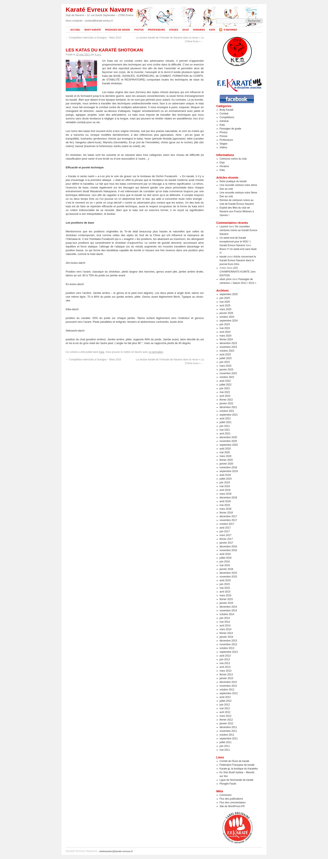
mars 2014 (226, 629)
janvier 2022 (226, 403)
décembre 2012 (228, 682)
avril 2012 (225, 712)
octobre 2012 (227, 689)
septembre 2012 (229, 693)
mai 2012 (225, 708)
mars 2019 (226, 493)
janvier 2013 (226, 678)
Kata (212, 29)
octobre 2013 (227, 648)
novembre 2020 (228, 441)
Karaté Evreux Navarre (99, 9)
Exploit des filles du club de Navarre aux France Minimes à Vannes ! (237, 211)
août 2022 (225, 380)
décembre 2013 (228, 640)
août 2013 (225, 655)
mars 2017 (226, 535)
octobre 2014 (227, 614)
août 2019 (225, 475)
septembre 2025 (229, 294)
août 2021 (225, 418)
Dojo (185, 29)
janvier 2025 (226, 313)
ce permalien (156, 352)
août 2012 (225, 697)
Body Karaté (93, 29)
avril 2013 (225, 667)
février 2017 (226, 539)
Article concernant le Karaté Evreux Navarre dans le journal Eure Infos (238, 260)
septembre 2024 (229, 320)
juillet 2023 (226, 358)
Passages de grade (117, 29)
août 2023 (225, 354)
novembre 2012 (228, 685)
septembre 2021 (229, 414)
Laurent (224, 226)
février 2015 (226, 599)
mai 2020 (225, 452)
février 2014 (226, 633)
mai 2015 (225, 587)
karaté (223, 256)
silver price (226, 279)
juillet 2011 (226, 742)
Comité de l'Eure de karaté (234, 761)
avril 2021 (225, 433)
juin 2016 (225, 561)
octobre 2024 (227, 316)
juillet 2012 (226, 700)
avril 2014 (225, 625)
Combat (224, 113)
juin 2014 (225, 618)
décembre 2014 (228, 606)
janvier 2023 (226, 369)
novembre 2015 (228, 576)
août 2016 (225, 554)
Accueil (75, 29)
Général (224, 121)
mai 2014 (225, 621)
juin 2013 (225, 659)
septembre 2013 (229, 651)
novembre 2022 (228, 373)
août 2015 (225, 580)
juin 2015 (225, 584)
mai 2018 (225, 505)
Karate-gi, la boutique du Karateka (239, 768)
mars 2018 (226, 508)
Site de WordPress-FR (232, 806)
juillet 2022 (226, 384)
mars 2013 (226, 670)
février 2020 (226, 459)
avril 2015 (225, 591)
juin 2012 (225, 704)
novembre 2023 (228, 347)
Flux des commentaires (233, 802)
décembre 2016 (228, 546)
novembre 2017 (228, 520)
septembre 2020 (229, 444)
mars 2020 (226, 456)
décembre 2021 (228, 407)
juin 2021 (225, 426)
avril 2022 (225, 395)
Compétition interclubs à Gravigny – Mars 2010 (93, 37)
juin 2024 (225, 324)
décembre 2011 (228, 727)
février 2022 (226, 399)
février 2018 (226, 512)
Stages (173, 29)
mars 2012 (226, 715)
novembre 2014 (228, 610)
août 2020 (225, 448)
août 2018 (225, 501)
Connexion (226, 795)
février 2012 (226, 719)
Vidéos (223, 147)
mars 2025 (226, 309)
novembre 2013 (228, 644)
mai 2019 (225, 486)
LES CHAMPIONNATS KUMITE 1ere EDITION (238, 271)
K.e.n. (98, 54)
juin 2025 (225, 298)
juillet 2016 (226, 557)
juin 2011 (225, 746)
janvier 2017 (226, 542)
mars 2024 (226, 335)
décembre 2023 (228, 343)
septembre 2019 (229, 471)
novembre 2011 (228, 731)
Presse (223, 136)
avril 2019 (225, 490)
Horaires (199, 29)
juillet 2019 (226, 478)
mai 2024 (225, 328)
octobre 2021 (227, 411)
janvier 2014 (226, 636)
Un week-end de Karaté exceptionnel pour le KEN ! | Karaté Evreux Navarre (235, 241)
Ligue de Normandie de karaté (236, 779)
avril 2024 (225, 331)
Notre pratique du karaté (233, 181)
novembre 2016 (228, 550)
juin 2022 (225, 388)
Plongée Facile (228, 783)
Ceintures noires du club (233, 158)
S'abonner (230, 29)
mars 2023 (226, 365)
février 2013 (226, 674)
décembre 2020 (228, 437)
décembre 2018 (228, 497)
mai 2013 (225, 663)
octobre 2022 (227, 377)
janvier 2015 (226, 603)
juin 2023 (225, 362)
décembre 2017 (228, 516)
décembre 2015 (228, 572)
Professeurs (156, 29)
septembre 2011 (229, 738)
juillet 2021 (226, 422)
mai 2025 (225, 301)
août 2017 (225, 527)
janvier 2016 (226, 569)
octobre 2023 (227, 350)
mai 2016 (225, 565)
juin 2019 (225, 482)
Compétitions (227, 117)
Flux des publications (231, 798)
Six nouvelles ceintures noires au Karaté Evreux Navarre (239, 230)
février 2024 (226, 339)
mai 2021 (225, 429)
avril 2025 (225, 305)
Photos (139, 29)
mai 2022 (225, 392)
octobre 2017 (227, 523)
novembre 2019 (228, 467)
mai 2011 (225, 749)
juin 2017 (225, 531)
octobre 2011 (227, 734)
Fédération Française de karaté (237, 764)
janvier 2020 (226, 463)
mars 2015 (226, 595)
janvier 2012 (226, 723)
